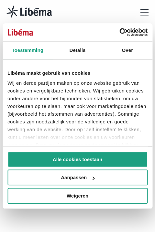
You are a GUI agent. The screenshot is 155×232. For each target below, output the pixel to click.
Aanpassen (77, 177)
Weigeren (77, 195)
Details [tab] (78, 50)
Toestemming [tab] (27, 50)
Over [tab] (127, 50)
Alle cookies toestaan (77, 159)
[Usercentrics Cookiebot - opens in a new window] (119, 32)
